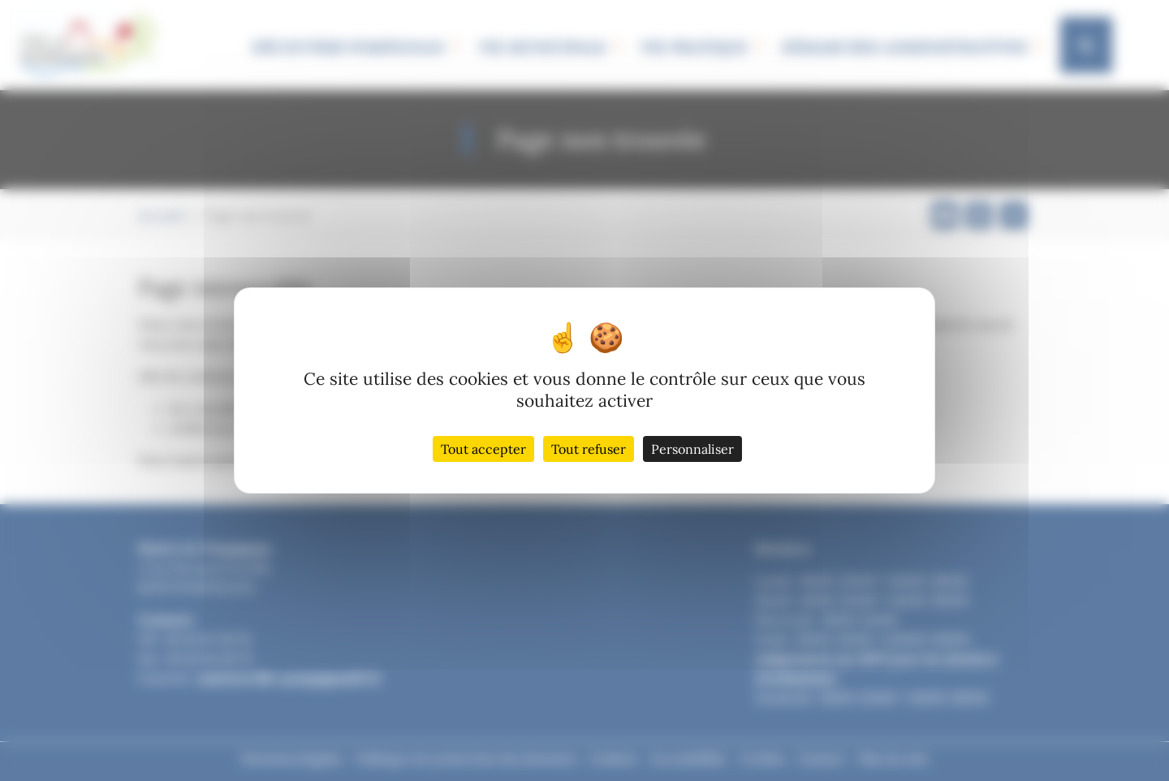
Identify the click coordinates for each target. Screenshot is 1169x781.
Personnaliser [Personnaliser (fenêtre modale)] (692, 449)
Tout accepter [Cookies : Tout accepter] (483, 449)
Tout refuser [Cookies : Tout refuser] (588, 449)
